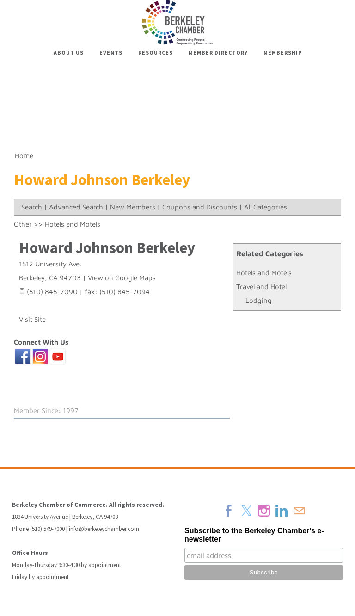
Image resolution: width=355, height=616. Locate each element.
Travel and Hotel (261, 286)
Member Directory (218, 52)
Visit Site (32, 319)
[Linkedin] (281, 510)
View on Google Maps (122, 278)
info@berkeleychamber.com (104, 529)
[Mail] (299, 510)
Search (31, 207)
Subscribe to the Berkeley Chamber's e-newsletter (254, 535)
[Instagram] (264, 510)
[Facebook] (229, 510)
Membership (282, 52)
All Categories (265, 207)
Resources (155, 52)
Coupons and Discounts (199, 207)
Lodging (258, 300)
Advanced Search (76, 207)
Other (23, 224)
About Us (69, 52)
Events (110, 52)
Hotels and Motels (264, 273)
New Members (132, 207)
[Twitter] (246, 510)
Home (24, 156)
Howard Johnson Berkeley (107, 247)
